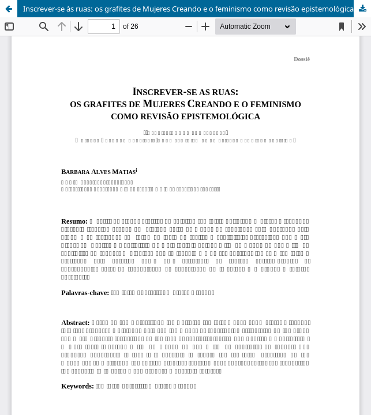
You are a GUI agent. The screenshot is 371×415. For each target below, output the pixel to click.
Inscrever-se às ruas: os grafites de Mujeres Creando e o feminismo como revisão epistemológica (188, 8)
